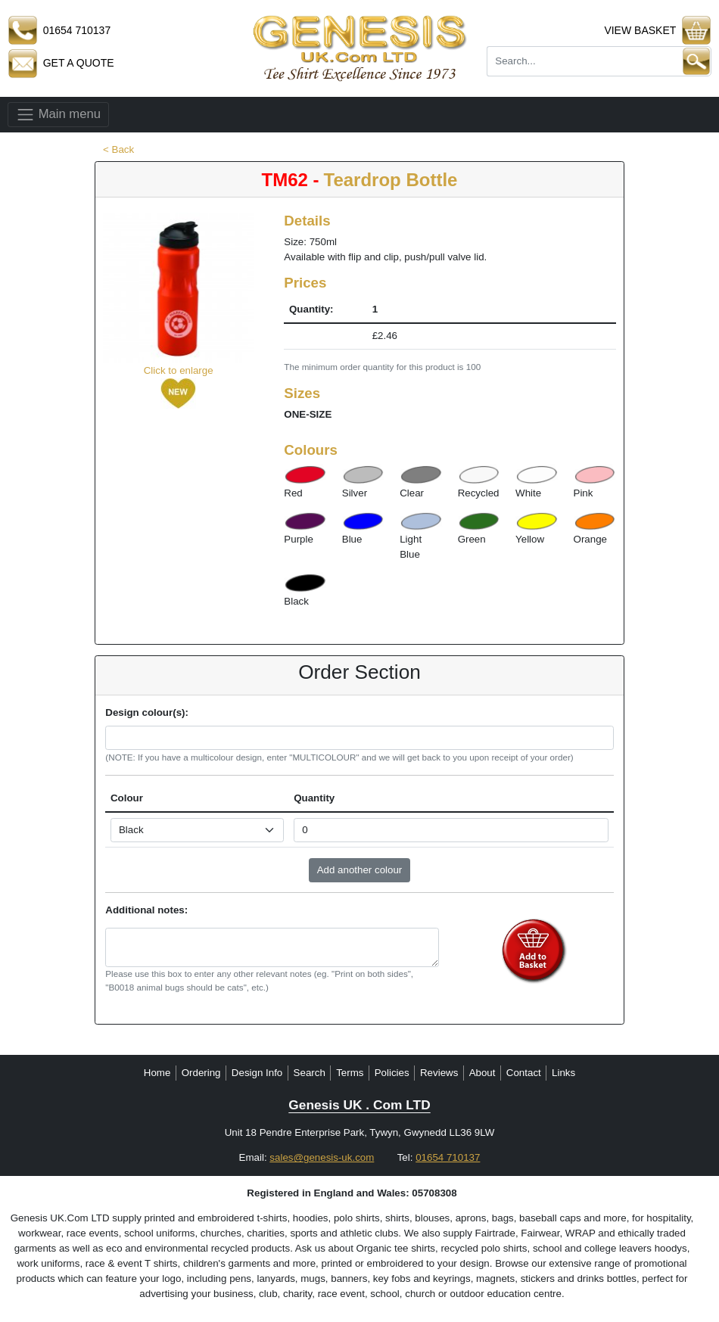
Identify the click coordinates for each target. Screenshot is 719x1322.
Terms (349, 1072)
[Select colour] (197, 830)
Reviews (439, 1072)
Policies (392, 1072)
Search (309, 1072)
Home (157, 1072)
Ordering (201, 1072)
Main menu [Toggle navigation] (58, 114)
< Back (118, 149)
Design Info (257, 1072)
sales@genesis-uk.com (321, 1157)
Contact (523, 1072)
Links (563, 1072)
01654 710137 (448, 1157)
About (482, 1072)
